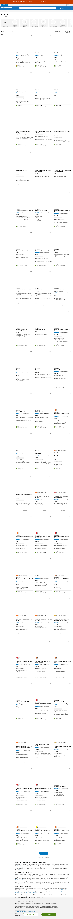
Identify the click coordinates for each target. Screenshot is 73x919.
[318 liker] (31, 35)
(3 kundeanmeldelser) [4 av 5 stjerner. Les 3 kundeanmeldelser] (64, 416)
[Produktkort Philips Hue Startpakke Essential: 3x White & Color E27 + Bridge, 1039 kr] (62, 565)
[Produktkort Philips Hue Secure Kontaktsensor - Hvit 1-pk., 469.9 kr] (62, 120)
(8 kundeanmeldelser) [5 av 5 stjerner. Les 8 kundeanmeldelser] (64, 213)
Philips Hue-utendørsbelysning (31, 892)
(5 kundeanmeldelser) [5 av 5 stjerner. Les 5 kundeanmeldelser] (45, 706)
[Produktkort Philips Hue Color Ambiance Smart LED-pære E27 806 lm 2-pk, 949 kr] (62, 400)
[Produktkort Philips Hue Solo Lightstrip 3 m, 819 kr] (43, 400)
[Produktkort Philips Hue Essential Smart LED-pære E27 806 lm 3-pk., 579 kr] (62, 441)
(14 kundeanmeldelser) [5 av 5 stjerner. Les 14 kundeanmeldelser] (45, 413)
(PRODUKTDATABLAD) (62, 410)
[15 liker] (31, 768)
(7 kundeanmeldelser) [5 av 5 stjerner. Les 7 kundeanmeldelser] (25, 833)
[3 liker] (31, 433)
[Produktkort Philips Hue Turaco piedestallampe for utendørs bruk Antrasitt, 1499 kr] (43, 159)
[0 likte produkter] (68, 7)
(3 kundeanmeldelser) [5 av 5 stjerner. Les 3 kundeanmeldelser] (45, 622)
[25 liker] (31, 683)
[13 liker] (31, 476)
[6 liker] (69, 113)
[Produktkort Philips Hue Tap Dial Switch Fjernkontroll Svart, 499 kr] (24, 483)
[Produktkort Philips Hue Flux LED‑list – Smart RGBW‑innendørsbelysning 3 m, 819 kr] (62, 690)
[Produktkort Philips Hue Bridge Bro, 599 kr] (62, 80)
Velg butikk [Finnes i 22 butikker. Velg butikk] (63, 719)
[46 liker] (69, 641)
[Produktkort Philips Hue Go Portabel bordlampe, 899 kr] (43, 565)
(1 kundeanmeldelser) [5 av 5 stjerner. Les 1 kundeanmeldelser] (25, 212)
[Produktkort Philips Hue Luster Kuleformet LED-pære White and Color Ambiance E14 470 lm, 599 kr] (24, 817)
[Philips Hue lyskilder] (34, 23)
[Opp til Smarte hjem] (5, 23)
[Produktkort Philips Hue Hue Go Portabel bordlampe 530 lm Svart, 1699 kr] (62, 318)
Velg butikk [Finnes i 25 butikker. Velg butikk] (25, 719)
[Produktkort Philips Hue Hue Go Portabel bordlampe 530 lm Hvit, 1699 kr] (62, 199)
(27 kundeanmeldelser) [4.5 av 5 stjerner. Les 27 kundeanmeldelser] (26, 453)
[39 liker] (31, 558)
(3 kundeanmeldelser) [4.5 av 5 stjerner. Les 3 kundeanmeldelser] (64, 622)
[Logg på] (61, 7)
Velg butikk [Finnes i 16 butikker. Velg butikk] (63, 387)
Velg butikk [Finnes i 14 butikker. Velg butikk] (63, 677)
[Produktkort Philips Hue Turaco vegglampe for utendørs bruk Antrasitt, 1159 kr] (43, 358)
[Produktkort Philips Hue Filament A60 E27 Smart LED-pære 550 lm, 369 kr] (43, 690)
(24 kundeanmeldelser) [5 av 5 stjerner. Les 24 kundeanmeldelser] (45, 539)
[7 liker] (31, 192)
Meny (15, 8)
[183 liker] (69, 73)
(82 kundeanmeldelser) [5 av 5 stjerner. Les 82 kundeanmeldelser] (26, 664)
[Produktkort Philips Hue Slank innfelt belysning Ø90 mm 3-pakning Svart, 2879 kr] (43, 441)
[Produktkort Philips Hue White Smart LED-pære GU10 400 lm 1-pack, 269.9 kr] (62, 733)
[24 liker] (69, 35)
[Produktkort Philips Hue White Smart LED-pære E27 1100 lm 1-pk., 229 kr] (62, 648)
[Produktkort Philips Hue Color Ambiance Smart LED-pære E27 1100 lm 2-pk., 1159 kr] (62, 817)
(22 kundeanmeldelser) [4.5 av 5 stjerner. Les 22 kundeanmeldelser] (26, 704)
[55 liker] (50, 476)
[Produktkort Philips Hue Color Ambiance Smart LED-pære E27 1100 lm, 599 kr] (43, 483)
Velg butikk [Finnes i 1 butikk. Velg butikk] (24, 226)
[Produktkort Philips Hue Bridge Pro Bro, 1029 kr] (62, 358)
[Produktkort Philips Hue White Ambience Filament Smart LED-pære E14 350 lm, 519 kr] (62, 483)
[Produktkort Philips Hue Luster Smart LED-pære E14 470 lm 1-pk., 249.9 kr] (24, 775)
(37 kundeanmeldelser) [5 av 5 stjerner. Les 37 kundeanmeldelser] (45, 578)
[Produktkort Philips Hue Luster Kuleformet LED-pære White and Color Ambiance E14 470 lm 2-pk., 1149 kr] (24, 733)
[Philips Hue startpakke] (14, 23)
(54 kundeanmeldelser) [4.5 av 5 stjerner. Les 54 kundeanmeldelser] (45, 92)
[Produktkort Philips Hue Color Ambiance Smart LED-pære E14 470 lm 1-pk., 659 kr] (62, 523)
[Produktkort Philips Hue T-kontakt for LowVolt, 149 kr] (43, 318)
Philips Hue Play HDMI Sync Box (48, 896)
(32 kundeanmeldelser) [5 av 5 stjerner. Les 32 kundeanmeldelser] (45, 664)
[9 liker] (31, 641)
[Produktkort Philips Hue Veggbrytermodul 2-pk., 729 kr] (24, 80)
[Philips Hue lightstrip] (24, 23)
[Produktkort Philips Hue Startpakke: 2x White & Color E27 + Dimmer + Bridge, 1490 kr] (43, 648)
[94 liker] (50, 73)
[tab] (4, 5)
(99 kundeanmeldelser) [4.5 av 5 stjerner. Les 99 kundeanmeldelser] (64, 55)
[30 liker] (69, 393)
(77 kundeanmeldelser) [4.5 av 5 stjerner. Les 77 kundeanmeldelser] (64, 92)
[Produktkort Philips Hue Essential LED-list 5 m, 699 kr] (24, 400)
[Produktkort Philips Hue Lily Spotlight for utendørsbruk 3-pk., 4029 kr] (24, 278)
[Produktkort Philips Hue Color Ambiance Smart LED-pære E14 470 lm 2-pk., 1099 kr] (43, 523)
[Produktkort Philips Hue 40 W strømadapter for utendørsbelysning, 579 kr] (62, 278)
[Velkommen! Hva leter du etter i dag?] (39, 8)
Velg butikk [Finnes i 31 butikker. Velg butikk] (63, 106)
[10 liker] (31, 152)
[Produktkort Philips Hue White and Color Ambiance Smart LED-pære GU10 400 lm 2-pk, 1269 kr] (62, 606)
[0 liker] (50, 152)
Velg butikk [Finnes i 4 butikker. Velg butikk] (63, 226)
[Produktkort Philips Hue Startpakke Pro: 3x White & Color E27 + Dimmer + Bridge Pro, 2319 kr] (43, 817)
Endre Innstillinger (17, 914)
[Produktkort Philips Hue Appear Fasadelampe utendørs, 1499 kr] (24, 120)
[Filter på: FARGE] (7, 31)
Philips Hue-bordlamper (58, 891)
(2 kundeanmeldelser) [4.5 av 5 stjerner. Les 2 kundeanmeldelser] (25, 372)
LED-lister (22, 892)
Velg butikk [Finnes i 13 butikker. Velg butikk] (25, 106)
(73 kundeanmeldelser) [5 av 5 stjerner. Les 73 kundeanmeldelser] (45, 499)
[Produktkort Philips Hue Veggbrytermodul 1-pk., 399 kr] (24, 159)
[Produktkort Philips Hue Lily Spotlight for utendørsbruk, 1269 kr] (43, 278)
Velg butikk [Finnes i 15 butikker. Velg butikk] (25, 265)
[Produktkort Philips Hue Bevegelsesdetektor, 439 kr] (43, 42)
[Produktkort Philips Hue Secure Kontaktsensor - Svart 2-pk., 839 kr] (24, 239)
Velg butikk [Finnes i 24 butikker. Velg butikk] (44, 719)
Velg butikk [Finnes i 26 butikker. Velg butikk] (25, 66)
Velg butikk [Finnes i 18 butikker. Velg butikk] (25, 844)
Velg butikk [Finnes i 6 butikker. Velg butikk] (25, 145)
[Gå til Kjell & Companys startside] (6, 8)
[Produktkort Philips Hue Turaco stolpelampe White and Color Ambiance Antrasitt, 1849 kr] (62, 159)
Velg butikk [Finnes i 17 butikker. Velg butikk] (25, 427)
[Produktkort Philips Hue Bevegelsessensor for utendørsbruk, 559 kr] (43, 80)
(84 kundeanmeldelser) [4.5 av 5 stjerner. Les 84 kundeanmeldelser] (45, 55)
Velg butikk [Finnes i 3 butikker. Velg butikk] (25, 345)
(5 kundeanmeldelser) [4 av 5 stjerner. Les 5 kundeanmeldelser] (25, 539)
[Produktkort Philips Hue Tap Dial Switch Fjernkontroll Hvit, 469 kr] (24, 441)
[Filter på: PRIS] (7, 34)
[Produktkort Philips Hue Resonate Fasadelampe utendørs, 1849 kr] (62, 239)
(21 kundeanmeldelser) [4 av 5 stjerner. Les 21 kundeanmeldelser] (26, 92)
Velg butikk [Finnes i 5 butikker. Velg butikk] (63, 265)
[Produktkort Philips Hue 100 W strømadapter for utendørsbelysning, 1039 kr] (24, 318)
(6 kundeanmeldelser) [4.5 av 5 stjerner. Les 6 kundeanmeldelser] (64, 371)
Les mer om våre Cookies (20, 911)
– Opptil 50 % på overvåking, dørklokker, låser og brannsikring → (35, 1)
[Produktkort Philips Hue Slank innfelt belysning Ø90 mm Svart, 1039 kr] (43, 733)
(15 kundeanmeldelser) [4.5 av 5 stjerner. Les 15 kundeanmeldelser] (26, 622)
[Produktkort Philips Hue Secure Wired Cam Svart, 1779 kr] (62, 775)
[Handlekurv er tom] (71, 7)
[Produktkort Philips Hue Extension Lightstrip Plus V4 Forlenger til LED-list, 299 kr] (24, 690)
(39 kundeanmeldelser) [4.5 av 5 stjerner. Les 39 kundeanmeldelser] (45, 791)
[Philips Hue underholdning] (62, 23)
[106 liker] (50, 558)
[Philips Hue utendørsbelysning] (43, 23)
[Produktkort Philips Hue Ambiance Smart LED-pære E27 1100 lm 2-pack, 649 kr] (43, 606)
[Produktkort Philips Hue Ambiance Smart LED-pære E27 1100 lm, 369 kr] (24, 565)
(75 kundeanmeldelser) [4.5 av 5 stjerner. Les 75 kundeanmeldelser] (26, 581)
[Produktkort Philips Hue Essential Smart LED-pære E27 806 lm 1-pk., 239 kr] (24, 606)
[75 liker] (50, 641)
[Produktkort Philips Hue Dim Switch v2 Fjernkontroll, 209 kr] (62, 42)
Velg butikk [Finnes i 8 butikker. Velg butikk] (44, 265)
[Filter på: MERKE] (7, 37)
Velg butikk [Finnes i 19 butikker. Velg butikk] (44, 145)
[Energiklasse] (55, 410)
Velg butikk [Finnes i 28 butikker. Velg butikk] (44, 510)
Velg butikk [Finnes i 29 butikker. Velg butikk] (25, 552)
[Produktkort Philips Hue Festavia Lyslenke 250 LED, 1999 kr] (43, 199)
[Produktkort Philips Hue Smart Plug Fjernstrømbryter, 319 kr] (24, 42)
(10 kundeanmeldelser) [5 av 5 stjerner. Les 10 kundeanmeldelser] (26, 750)
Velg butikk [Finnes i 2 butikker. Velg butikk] (44, 634)
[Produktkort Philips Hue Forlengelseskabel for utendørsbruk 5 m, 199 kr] (24, 358)
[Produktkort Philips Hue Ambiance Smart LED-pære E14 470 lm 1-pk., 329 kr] (43, 775)
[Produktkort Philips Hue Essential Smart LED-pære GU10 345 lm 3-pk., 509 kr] (24, 523)
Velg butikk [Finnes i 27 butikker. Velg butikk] (63, 552)
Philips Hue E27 (60, 889)
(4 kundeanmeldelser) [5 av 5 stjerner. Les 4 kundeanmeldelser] (45, 212)
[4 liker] (50, 113)
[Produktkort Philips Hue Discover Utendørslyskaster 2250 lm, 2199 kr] (24, 199)
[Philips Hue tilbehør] (53, 23)
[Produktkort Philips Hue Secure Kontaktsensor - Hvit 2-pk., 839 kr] (43, 239)
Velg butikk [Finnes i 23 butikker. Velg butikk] (63, 66)
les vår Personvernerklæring (30, 911)
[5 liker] (31, 73)
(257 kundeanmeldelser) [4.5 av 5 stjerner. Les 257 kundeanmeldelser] (26, 55)
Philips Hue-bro (20, 865)
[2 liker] (31, 113)
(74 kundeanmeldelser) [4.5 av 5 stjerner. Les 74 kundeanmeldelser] (64, 664)
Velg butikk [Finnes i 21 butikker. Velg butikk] (63, 427)
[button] (8, 16)
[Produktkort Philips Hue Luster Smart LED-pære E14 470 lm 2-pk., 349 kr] (24, 648)
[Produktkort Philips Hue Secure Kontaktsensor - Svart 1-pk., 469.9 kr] (43, 120)
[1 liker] (50, 232)
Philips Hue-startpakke (23, 869)
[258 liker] (50, 35)
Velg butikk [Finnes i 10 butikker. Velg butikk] (63, 804)
